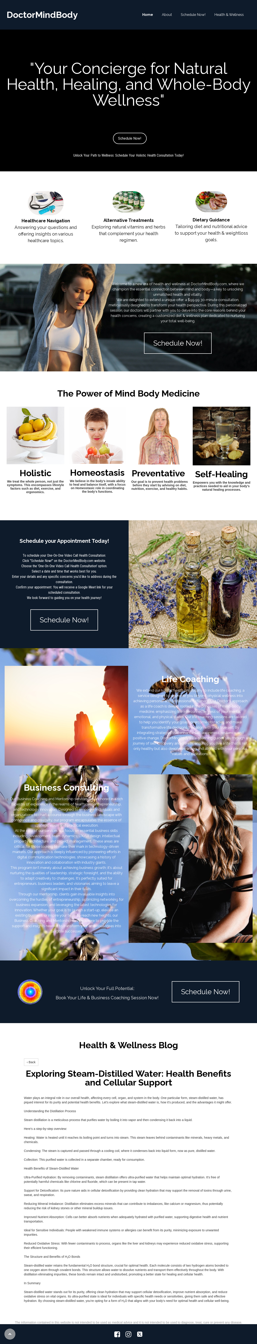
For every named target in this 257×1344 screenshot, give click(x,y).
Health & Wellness (229, 15)
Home (147, 15)
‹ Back (31, 1062)
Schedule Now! (193, 15)
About (167, 15)
